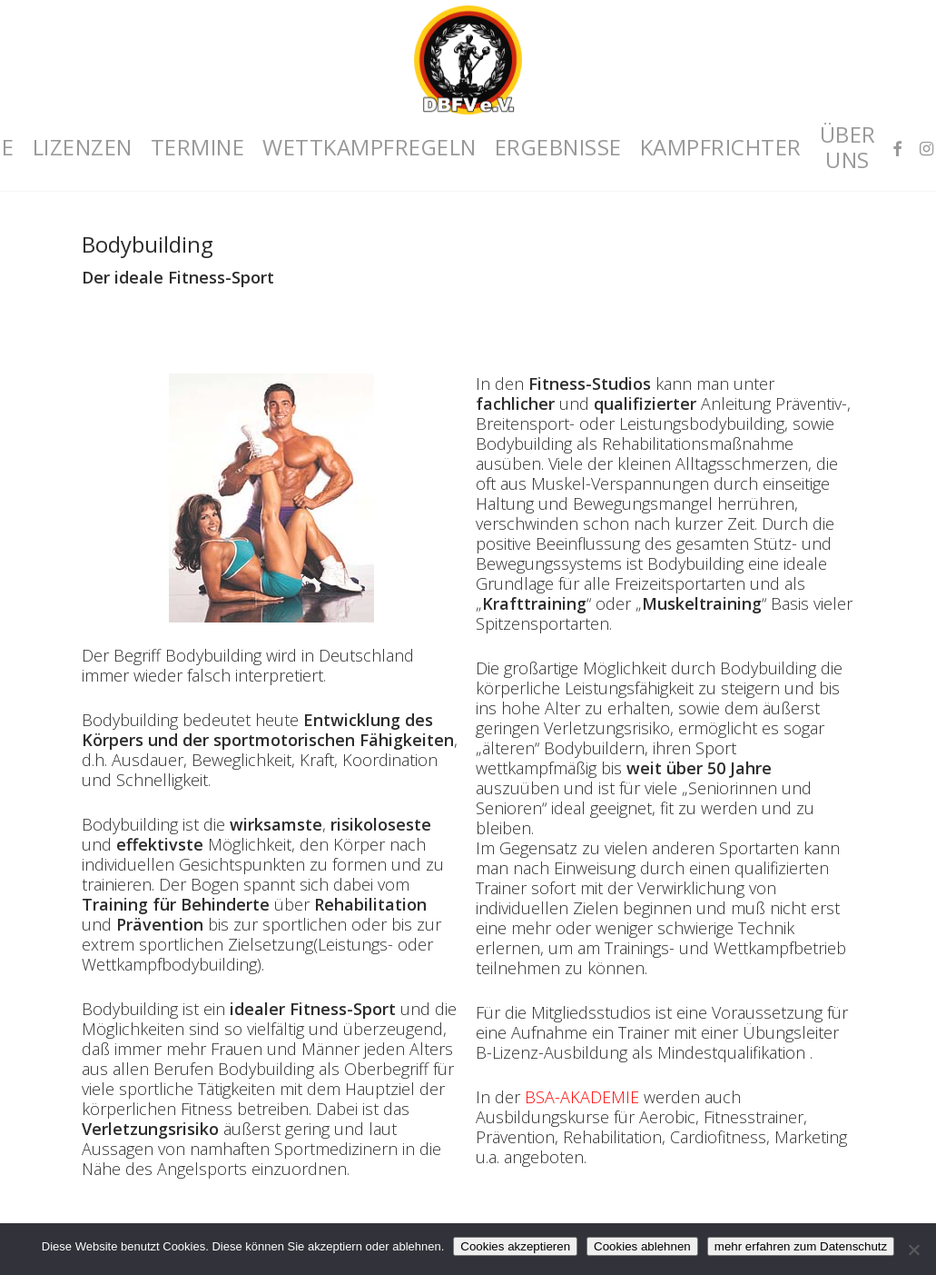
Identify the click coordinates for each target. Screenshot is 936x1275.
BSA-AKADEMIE (582, 1097)
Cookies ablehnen (642, 1246)
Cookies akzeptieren (515, 1246)
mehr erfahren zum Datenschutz (800, 1246)
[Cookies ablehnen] (913, 1249)
